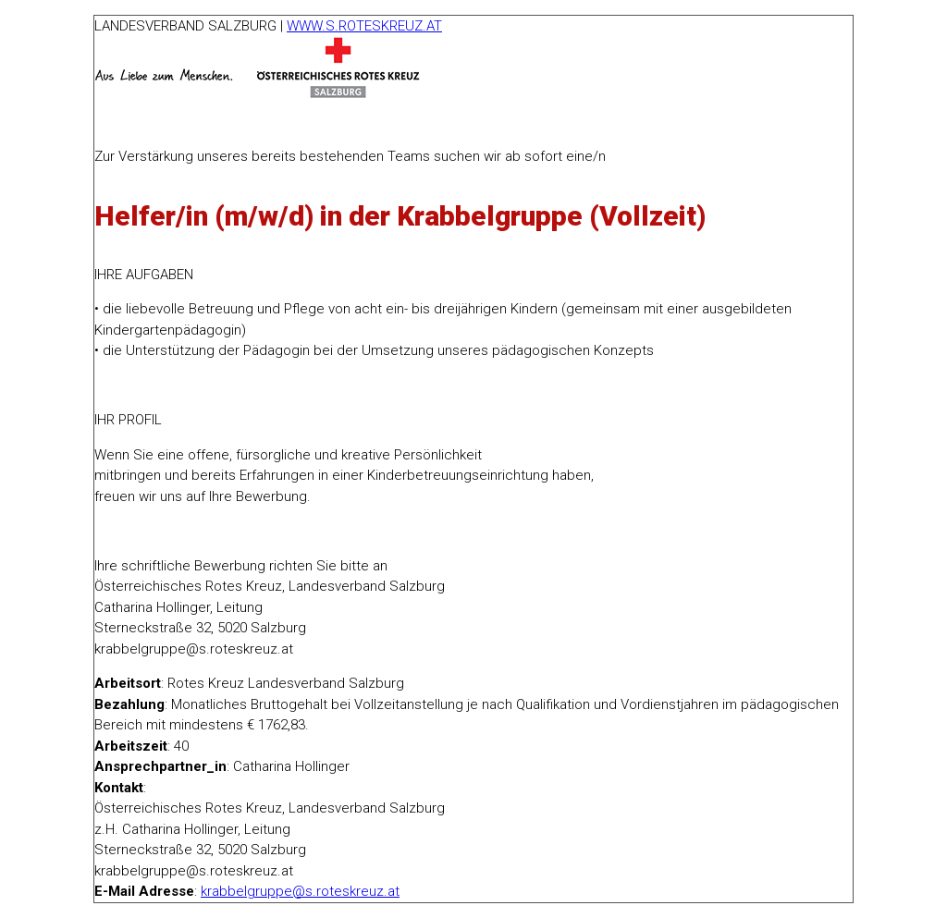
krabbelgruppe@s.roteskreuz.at (300, 891)
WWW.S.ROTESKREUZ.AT (364, 26)
